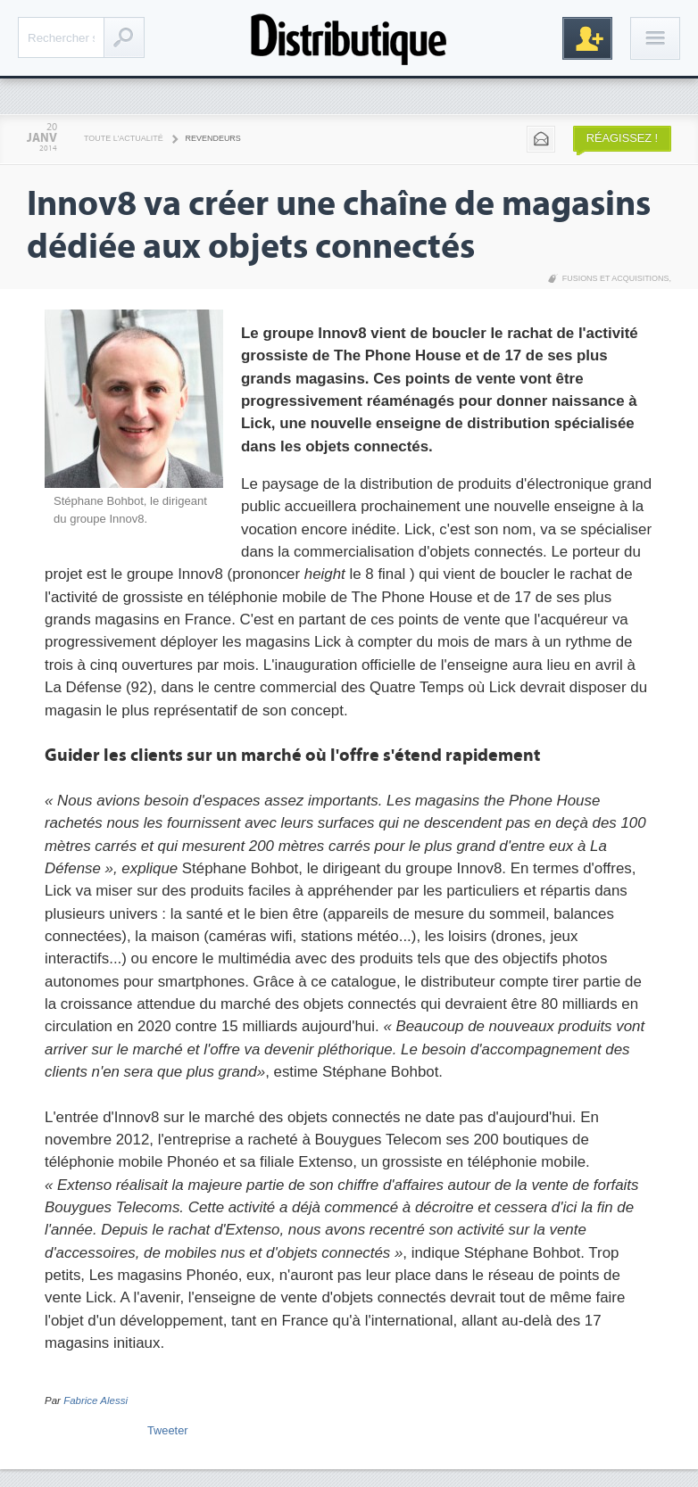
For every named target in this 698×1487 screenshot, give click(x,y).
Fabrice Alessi (95, 1400)
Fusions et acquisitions (615, 278)
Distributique (349, 38)
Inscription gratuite (587, 38)
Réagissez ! (622, 138)
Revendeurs (213, 138)
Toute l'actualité (123, 138)
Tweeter (167, 1430)
